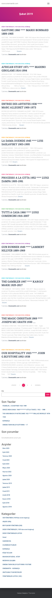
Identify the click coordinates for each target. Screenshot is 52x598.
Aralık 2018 (6, 495)
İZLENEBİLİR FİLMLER (9, 545)
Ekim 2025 (6, 448)
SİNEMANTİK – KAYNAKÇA (11, 568)
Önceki (14, 385)
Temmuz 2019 (7, 483)
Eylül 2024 (6, 464)
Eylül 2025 (6, 452)
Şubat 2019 (6, 487)
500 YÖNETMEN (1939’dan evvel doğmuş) (16, 518)
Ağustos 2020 (7, 475)
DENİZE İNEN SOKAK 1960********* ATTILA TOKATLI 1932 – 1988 (24, 409)
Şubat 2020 (6, 479)
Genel (4, 537)
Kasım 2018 (6, 499)
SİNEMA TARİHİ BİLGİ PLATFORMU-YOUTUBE (17, 564)
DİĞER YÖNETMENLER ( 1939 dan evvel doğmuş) (16, 26)
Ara (3, 391)
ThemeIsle (31, 593)
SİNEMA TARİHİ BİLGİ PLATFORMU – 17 (15, 425)
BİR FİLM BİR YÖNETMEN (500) (12, 525)
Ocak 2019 (6, 491)
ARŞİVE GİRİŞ (7, 521)
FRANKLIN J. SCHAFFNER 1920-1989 (15, 406)
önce (5, 54)
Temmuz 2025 (7, 456)
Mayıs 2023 (6, 468)
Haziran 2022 (7, 472)
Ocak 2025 (6, 460)
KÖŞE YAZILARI (7, 553)
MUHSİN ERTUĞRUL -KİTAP (11, 557)
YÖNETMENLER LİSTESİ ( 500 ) (12, 576)
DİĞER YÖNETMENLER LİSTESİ (12, 533)
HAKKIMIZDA (7, 541)
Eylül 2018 (6, 503)
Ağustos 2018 (7, 507)
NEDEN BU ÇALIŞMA (9, 560)
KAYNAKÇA (6, 421)
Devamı (19, 51)
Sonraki (37, 385)
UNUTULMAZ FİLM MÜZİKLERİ (12, 572)
